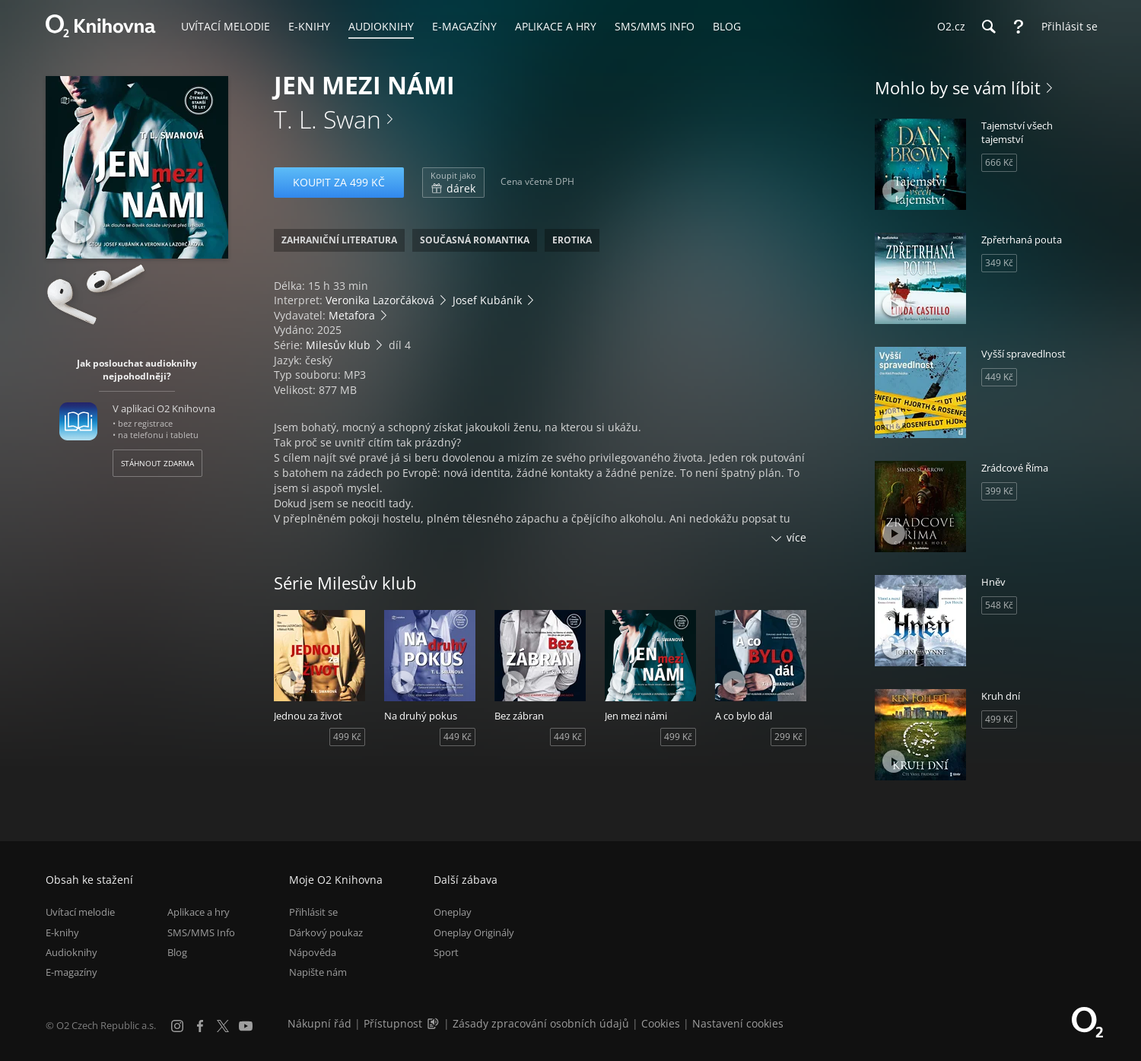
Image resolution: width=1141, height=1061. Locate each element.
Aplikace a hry (198, 912)
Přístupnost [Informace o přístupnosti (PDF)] (393, 1023)
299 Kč (788, 736)
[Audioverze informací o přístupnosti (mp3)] (434, 1023)
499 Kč (347, 736)
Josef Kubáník (487, 300)
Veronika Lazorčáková (380, 300)
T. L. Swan (327, 119)
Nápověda (312, 952)
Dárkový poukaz (326, 932)
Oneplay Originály (474, 932)
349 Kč (999, 262)
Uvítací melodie (80, 912)
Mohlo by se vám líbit (958, 87)
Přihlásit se (313, 912)
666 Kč (999, 162)
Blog (177, 952)
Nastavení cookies (737, 1023)
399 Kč (999, 490)
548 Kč (999, 605)
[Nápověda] (1018, 26)
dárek (453, 182)
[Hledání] (988, 26)
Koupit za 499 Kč (339, 182)
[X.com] (222, 1026)
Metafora (352, 315)
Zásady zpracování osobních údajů (541, 1023)
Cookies (660, 1023)
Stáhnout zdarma (157, 463)
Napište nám (318, 972)
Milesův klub (338, 345)
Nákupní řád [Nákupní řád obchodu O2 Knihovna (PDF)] (319, 1023)
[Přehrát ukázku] (77, 226)
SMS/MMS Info (201, 932)
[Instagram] (177, 1026)
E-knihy (62, 932)
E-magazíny (71, 972)
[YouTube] (245, 1026)
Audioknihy (71, 952)
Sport (446, 952)
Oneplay (453, 912)
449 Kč (457, 736)
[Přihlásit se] (1066, 26)
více (796, 537)
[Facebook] (200, 1026)
